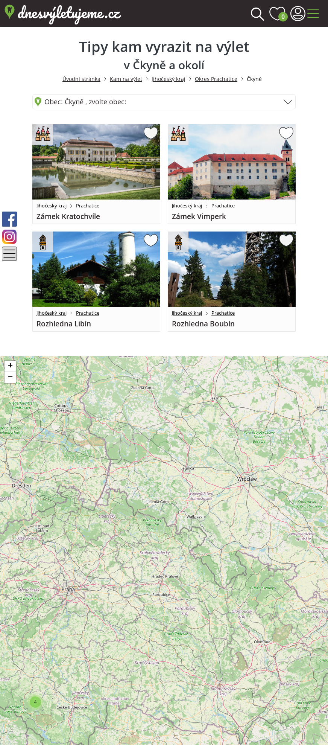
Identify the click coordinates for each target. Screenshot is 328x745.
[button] (35, 702)
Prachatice (87, 205)
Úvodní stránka (81, 78)
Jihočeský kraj (168, 78)
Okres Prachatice (216, 78)
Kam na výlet (126, 78)
